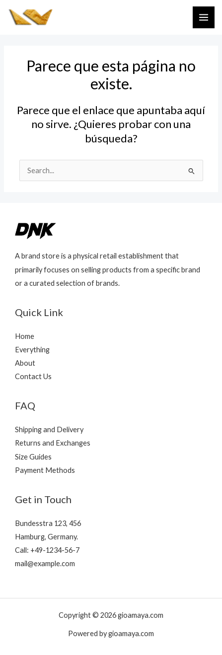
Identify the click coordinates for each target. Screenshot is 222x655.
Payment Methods (45, 470)
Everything (32, 349)
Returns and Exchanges (52, 443)
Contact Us (33, 376)
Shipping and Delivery (49, 429)
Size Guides (33, 457)
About (25, 363)
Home (24, 336)
